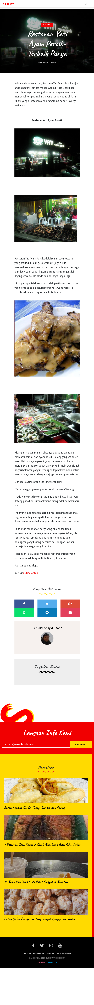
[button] (86, 4)
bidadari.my (41, 962)
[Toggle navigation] (90, 3)
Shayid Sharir (49, 62)
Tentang (27, 953)
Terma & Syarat (64, 953)
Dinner (47, 25)
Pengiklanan (38, 953)
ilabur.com (53, 962)
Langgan (80, 744)
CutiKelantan (30, 573)
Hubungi (50, 953)
